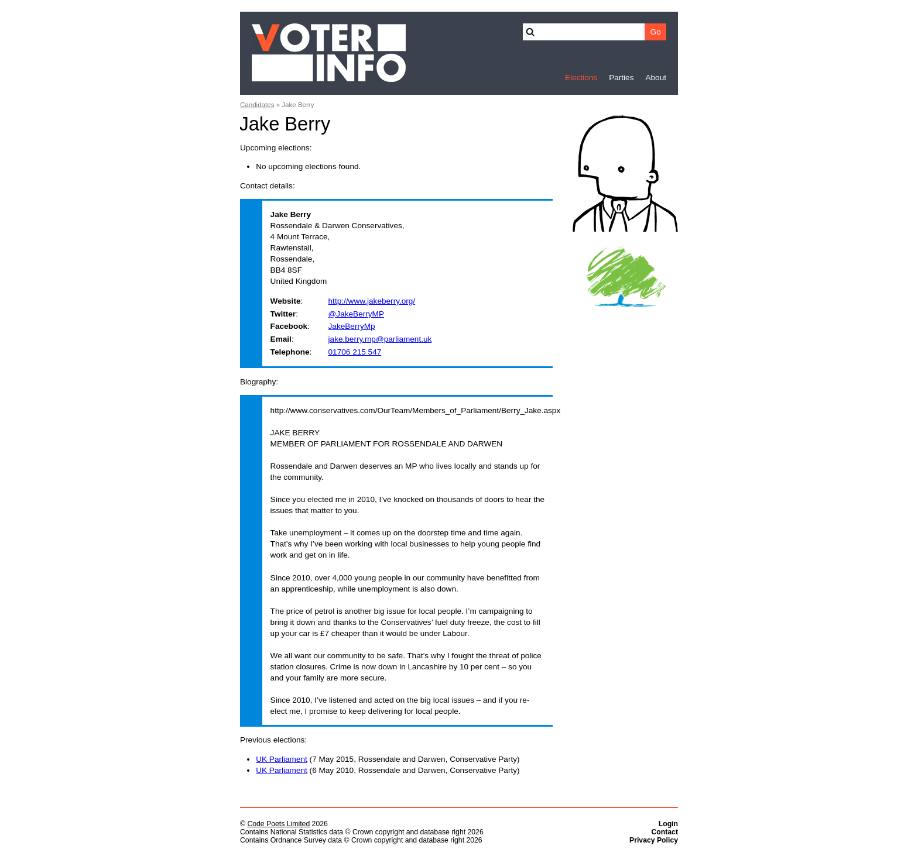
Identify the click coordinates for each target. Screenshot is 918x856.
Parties (621, 77)
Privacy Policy (653, 840)
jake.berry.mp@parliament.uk (380, 339)
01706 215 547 (355, 352)
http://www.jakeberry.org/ (372, 301)
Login (668, 824)
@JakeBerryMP (356, 314)
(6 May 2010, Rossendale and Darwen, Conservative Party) (387, 770)
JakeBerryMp (351, 326)
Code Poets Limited (278, 824)
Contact (664, 832)
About (655, 77)
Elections (581, 77)
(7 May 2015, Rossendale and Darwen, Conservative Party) (387, 759)
